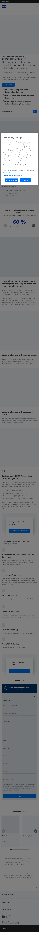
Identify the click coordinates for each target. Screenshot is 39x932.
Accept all (25, 180)
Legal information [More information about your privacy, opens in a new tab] (17, 175)
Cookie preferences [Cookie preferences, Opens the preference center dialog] (11, 180)
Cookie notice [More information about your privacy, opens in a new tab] (7, 175)
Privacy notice (9, 170)
